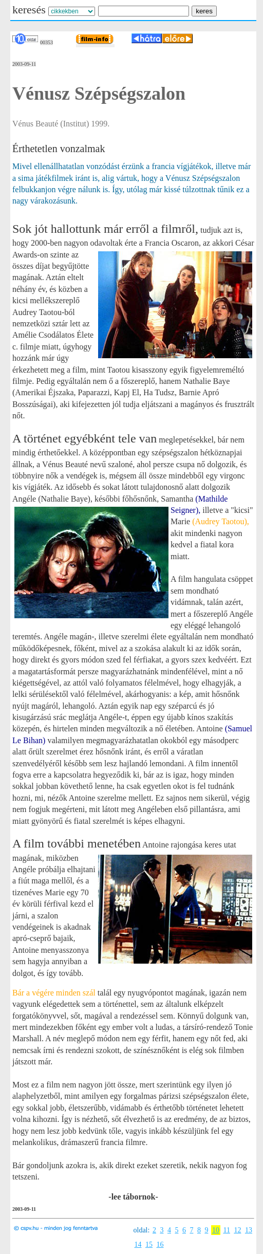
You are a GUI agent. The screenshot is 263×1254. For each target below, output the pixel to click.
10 (215, 1230)
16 (160, 1244)
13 (248, 1230)
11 (226, 1230)
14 (138, 1244)
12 (237, 1230)
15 (149, 1244)
